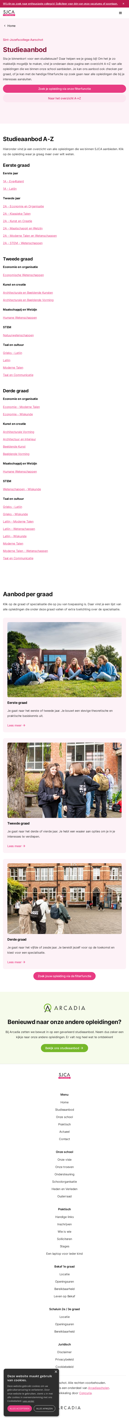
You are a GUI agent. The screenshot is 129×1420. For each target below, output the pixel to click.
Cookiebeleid (64, 1367)
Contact (64, 1139)
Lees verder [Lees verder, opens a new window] (28, 1401)
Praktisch (64, 1124)
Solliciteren (64, 1239)
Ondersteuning (64, 1174)
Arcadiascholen (98, 1388)
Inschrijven (64, 1224)
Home (11, 26)
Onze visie (64, 1159)
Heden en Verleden (64, 1189)
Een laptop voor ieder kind (64, 1253)
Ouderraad (64, 1196)
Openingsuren (64, 1281)
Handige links (64, 1217)
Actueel (64, 1131)
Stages (64, 1246)
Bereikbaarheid (64, 1289)
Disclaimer (64, 1352)
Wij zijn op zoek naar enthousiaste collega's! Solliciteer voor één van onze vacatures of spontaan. (60, 3)
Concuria (85, 1393)
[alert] (31, 1392)
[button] (120, 13)
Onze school (64, 1117)
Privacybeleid (64, 1359)
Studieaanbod (64, 1109)
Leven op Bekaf (64, 1296)
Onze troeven (64, 1167)
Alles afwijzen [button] (44, 1408)
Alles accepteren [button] (19, 1408)
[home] (9, 13)
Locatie (65, 1274)
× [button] (55, 1372)
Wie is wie (64, 1231)
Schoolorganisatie (64, 1181)
